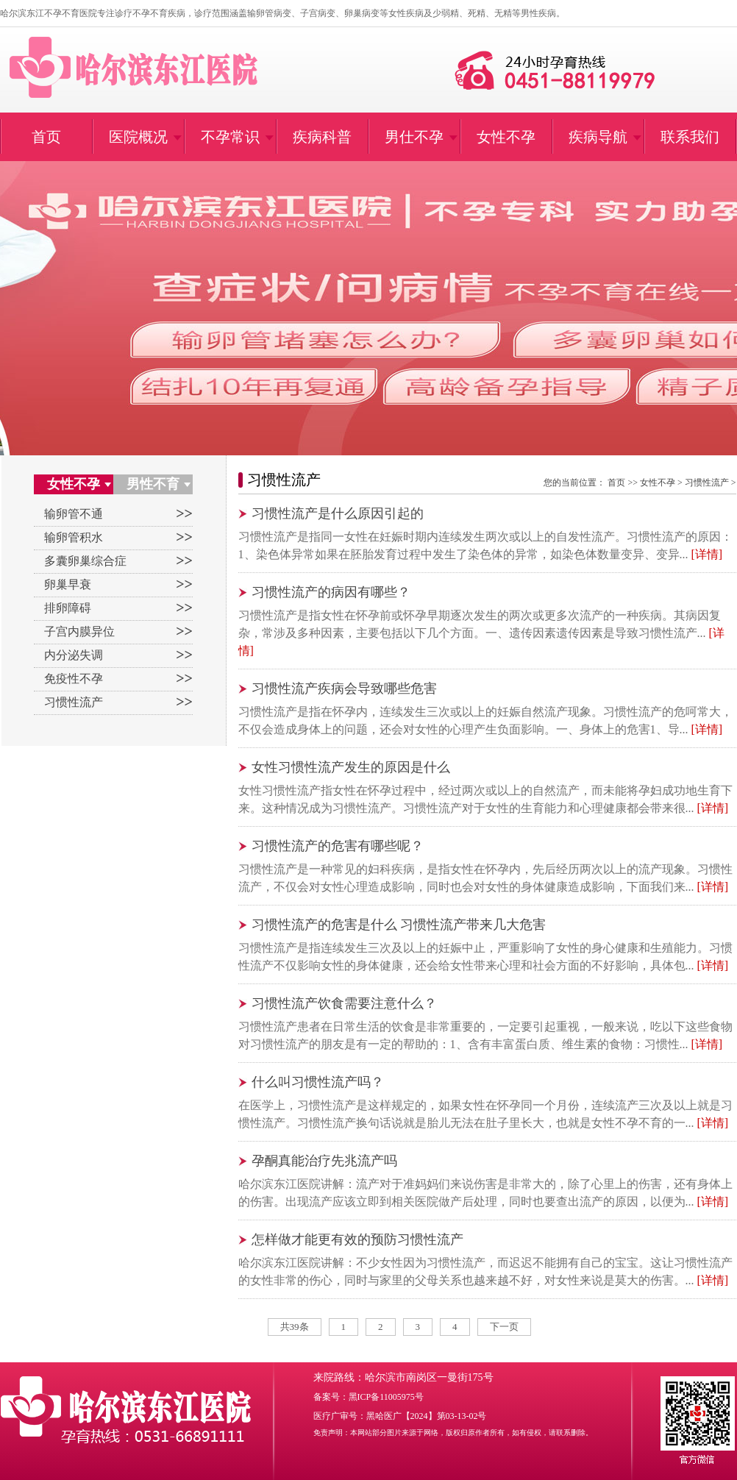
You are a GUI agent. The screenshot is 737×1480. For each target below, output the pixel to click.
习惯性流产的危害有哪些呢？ (338, 846)
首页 (616, 482)
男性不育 (153, 484)
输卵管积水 (73, 537)
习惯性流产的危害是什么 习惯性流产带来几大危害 (399, 924)
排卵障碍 (67, 608)
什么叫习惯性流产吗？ (318, 1082)
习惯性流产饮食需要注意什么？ (344, 1003)
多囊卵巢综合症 (85, 561)
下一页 (504, 1326)
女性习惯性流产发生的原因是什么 (351, 767)
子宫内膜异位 (79, 631)
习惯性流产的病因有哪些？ (331, 592)
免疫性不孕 (73, 678)
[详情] (707, 554)
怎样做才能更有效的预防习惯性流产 (357, 1239)
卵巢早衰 (67, 584)
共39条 (294, 1326)
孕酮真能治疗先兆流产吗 (324, 1160)
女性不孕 (73, 484)
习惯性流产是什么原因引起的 (338, 513)
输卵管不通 (73, 514)
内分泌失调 (73, 655)
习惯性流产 (73, 702)
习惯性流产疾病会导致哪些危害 (344, 688)
